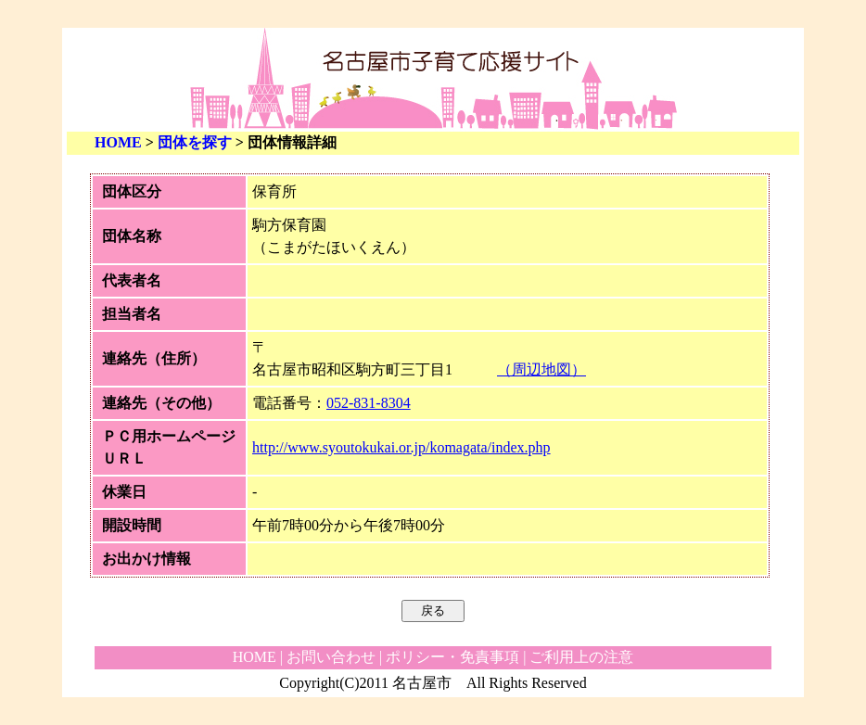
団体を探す (195, 142)
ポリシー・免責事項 (452, 657)
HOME (118, 142)
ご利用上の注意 (581, 657)
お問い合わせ (331, 657)
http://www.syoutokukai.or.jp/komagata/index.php (401, 447)
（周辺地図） (541, 369)
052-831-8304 (368, 403)
